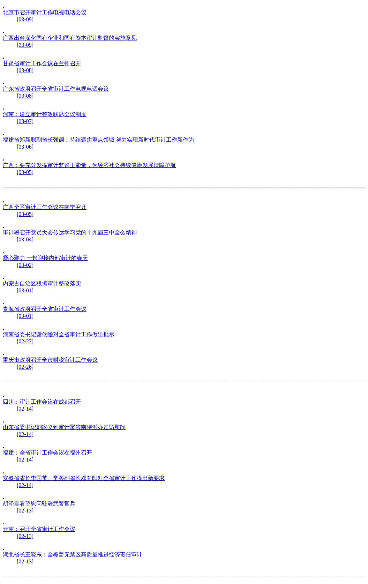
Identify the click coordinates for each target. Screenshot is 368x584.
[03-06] (25, 147)
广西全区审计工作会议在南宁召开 (45, 207)
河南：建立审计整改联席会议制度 (45, 114)
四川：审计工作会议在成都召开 (42, 402)
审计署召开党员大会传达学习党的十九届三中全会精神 (70, 232)
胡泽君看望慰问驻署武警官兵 (39, 504)
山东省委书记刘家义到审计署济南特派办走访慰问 (64, 427)
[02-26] (25, 367)
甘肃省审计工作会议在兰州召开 (42, 63)
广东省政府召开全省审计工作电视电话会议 (56, 89)
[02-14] (25, 409)
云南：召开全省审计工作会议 (39, 529)
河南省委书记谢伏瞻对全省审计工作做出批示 (58, 334)
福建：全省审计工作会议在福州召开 (47, 453)
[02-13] (25, 511)
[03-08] (25, 70)
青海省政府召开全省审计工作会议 (45, 309)
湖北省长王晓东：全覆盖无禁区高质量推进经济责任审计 (72, 554)
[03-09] (25, 19)
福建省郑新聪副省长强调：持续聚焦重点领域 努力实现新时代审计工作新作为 (98, 140)
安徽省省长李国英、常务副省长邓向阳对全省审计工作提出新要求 (84, 478)
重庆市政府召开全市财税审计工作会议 (50, 360)
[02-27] (25, 341)
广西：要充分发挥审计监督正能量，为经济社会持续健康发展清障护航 (89, 165)
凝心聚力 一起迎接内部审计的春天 (45, 258)
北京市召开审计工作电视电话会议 (45, 12)
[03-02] (25, 265)
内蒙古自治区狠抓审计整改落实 (42, 283)
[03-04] (25, 239)
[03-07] (25, 121)
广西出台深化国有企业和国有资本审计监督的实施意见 (70, 38)
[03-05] (25, 172)
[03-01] (25, 290)
